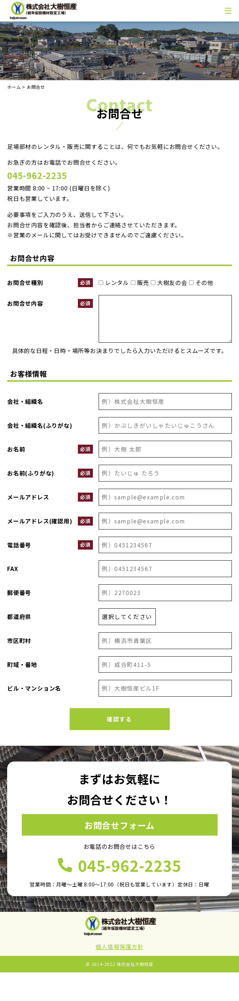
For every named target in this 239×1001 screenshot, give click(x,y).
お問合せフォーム (119, 825)
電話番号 (50, 544)
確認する (119, 719)
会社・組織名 (25, 401)
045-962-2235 (37, 175)
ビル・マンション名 (34, 688)
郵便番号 (19, 592)
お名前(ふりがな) (50, 473)
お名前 (50, 449)
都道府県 (19, 616)
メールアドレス (50, 497)
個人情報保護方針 (119, 946)
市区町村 (19, 640)
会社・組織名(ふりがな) (40, 425)
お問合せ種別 (50, 282)
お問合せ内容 (50, 303)
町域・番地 (22, 664)
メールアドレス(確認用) (50, 521)
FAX (12, 568)
